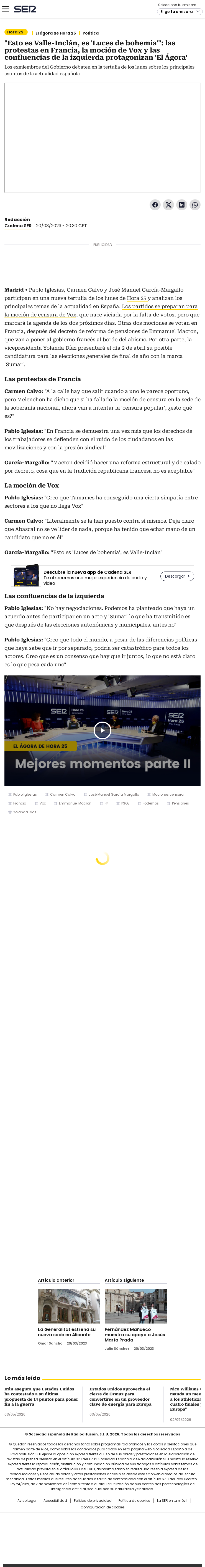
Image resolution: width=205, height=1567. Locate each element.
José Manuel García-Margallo (145, 290)
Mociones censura (168, 794)
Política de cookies (134, 1500)
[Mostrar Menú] (5, 8)
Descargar (175, 576)
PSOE (125, 803)
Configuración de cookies (103, 1507)
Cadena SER (25, 9)
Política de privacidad (93, 1500)
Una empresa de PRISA (102, 1524)
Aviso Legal (27, 1500)
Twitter (168, 204)
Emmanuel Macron (75, 803)
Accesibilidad (55, 1500)
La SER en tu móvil (172, 1500)
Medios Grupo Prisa (102, 1538)
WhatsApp (195, 204)
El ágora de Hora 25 (55, 33)
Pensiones (180, 803)
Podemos (151, 803)
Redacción (17, 219)
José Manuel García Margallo (114, 794)
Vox (43, 803)
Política (91, 33)
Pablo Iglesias (46, 290)
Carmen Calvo (85, 290)
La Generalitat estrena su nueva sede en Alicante (67, 1332)
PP (106, 803)
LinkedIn (181, 204)
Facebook (155, 204)
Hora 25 (137, 298)
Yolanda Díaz (59, 348)
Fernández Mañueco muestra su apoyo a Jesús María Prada (135, 1334)
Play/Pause (102, 730)
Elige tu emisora (176, 11)
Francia (19, 803)
